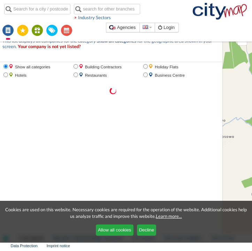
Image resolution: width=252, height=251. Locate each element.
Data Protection (202, 246)
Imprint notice (236, 246)
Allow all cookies (114, 230)
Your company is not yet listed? (29, 40)
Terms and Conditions (129, 246)
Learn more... (169, 216)
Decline (146, 230)
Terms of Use (168, 246)
